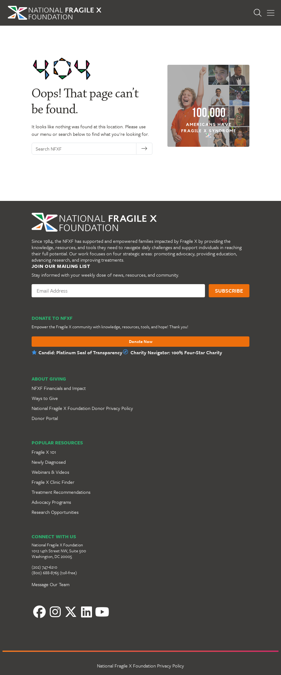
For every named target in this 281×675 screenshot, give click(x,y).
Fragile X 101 (44, 451)
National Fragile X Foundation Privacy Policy (140, 665)
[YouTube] (102, 612)
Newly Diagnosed (49, 461)
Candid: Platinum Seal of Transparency (80, 352)
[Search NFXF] (86, 149)
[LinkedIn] (86, 612)
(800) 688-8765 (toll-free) (54, 572)
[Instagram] (55, 612)
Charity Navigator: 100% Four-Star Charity (176, 352)
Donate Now (140, 342)
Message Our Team (50, 584)
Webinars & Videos (50, 471)
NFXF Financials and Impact (59, 388)
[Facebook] (39, 612)
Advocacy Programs (51, 502)
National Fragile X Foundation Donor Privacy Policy (82, 408)
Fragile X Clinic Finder (53, 481)
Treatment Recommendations (61, 491)
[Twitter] (71, 612)
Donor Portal (45, 418)
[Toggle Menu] (270, 13)
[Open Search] (259, 13)
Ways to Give (45, 398)
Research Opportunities (55, 512)
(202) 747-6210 (44, 567)
